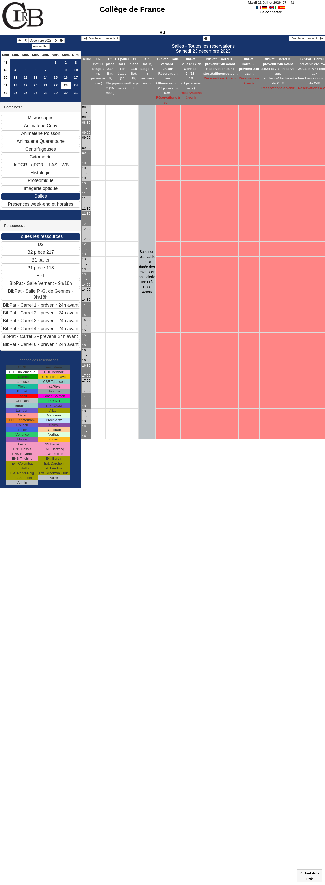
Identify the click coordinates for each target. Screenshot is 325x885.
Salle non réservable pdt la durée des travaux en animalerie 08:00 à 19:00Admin (147, 272)
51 (5, 85)
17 (76, 77)
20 (35, 85)
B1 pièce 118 (134, 64)
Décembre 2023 (40, 40)
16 (66, 77)
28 (46, 93)
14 (46, 77)
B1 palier (122, 59)
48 (5, 62)
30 (66, 93)
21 (46, 85)
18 (15, 85)
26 (25, 93)
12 (25, 77)
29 (56, 93)
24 (76, 85)
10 (76, 70)
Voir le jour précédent (100, 38)
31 (76, 93)
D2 (98, 59)
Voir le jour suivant (307, 38)
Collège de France (132, 9)
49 (5, 70)
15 (56, 77)
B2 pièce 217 (110, 64)
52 (5, 93)
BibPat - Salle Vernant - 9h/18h (168, 64)
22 (56, 85)
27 (35, 93)
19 (25, 85)
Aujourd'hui (40, 46)
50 (5, 77)
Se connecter (271, 12)
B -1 (147, 59)
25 (15, 93)
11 (15, 77)
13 (35, 77)
